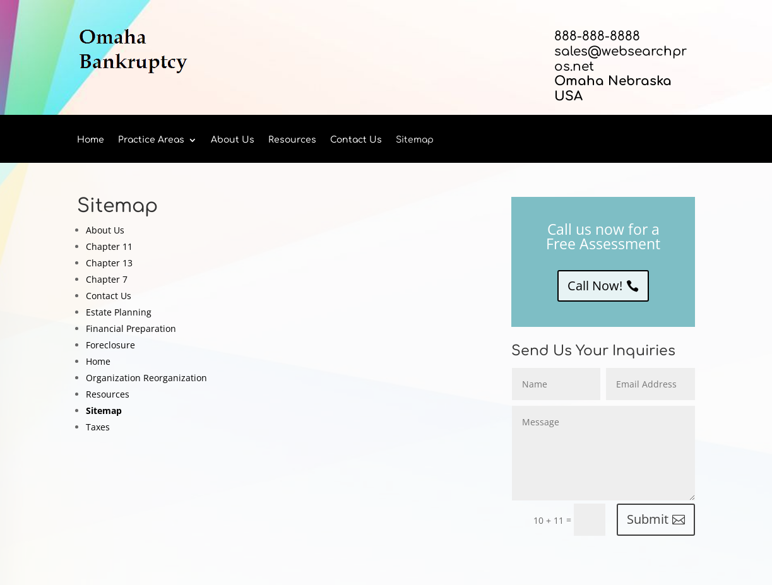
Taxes (98, 427)
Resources (292, 140)
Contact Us (356, 140)
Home (90, 140)
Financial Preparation (131, 328)
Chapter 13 (109, 263)
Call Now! (594, 285)
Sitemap (415, 140)
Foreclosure (110, 345)
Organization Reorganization (146, 378)
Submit (647, 519)
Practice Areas (151, 140)
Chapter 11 (109, 246)
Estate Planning (118, 312)
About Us (232, 140)
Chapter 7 (107, 279)
